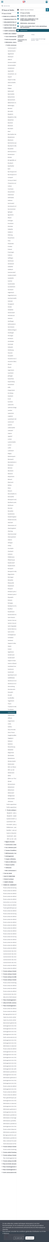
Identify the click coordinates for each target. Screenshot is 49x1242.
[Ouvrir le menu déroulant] (2, 2)
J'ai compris (30, 1238)
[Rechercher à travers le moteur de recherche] (23, 6)
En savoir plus (19, 1238)
